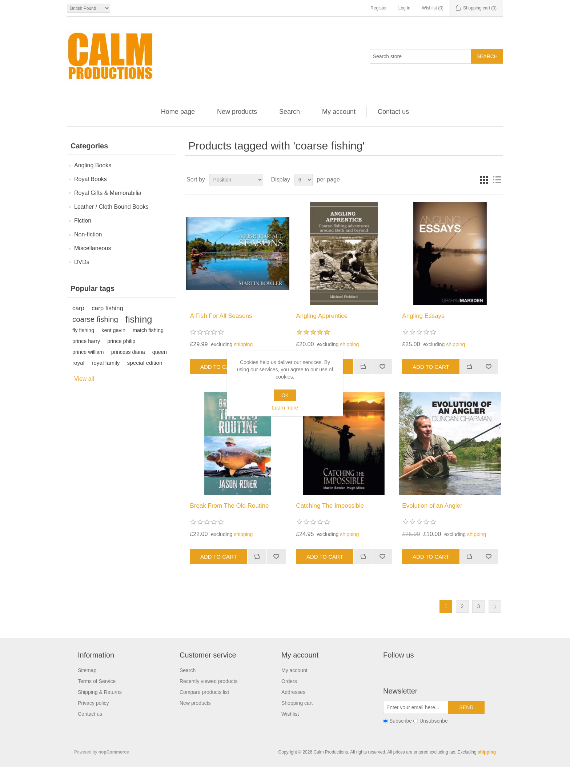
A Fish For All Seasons (221, 315)
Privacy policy (93, 703)
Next (495, 606)
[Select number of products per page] (303, 179)
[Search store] (420, 56)
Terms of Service (97, 681)
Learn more (285, 408)
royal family (106, 363)
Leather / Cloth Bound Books (111, 207)
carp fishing (107, 308)
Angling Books (92, 165)
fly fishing (83, 330)
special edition (144, 363)
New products (237, 111)
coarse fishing (95, 319)
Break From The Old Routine (229, 505)
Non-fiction (88, 234)
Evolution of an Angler (432, 505)
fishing (138, 319)
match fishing (148, 330)
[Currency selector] (88, 8)
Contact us (393, 111)
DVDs (81, 262)
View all (84, 379)
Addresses (293, 692)
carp (78, 308)
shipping (243, 344)
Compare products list (204, 692)
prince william (88, 352)
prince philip (121, 341)
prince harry (86, 341)
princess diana (128, 352)
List (497, 179)
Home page (178, 111)
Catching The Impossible (330, 505)
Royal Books (90, 179)
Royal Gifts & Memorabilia (107, 193)
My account (339, 111)
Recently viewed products (209, 681)
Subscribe (400, 721)
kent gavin (113, 330)
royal (78, 363)
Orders (289, 681)
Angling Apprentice (322, 315)
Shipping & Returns (100, 692)
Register (378, 8)
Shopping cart (297, 703)
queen (159, 352)
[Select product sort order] (236, 179)
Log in (404, 8)
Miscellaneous (92, 248)
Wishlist (290, 714)
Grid (483, 179)
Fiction (82, 220)
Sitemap (87, 670)
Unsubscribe (434, 721)
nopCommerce (114, 752)
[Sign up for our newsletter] (416, 707)
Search (289, 111)
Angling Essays (423, 315)
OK (285, 395)
